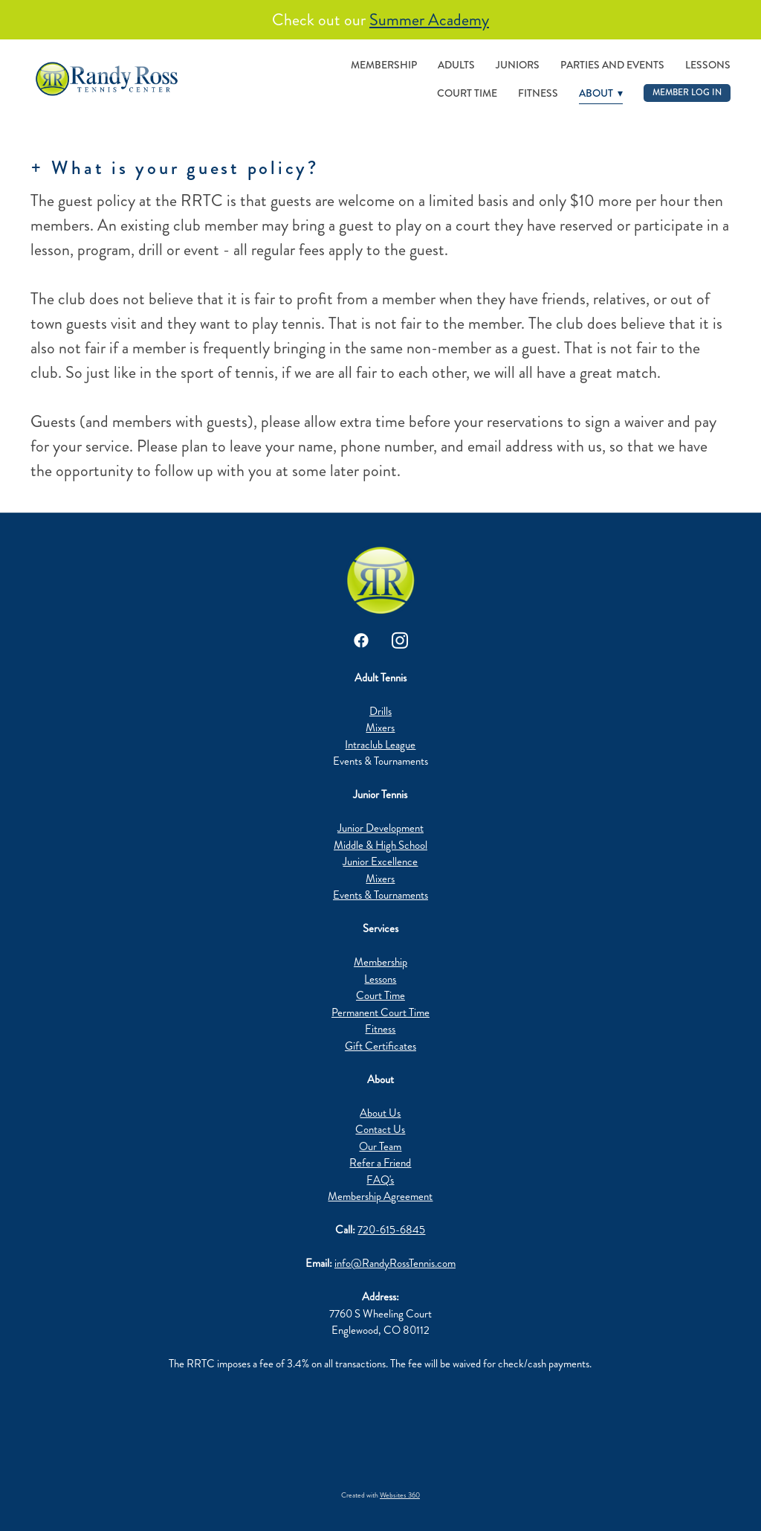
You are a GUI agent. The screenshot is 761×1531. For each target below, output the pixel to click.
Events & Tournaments (380, 895)
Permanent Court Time (380, 1012)
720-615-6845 (391, 1230)
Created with (380, 1495)
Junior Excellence (380, 861)
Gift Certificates (380, 1046)
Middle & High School (380, 845)
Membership (384, 64)
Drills (380, 711)
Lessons (708, 64)
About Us (380, 1113)
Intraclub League (380, 744)
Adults (456, 64)
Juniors (518, 64)
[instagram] (400, 640)
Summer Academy (429, 19)
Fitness (538, 93)
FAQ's (380, 1180)
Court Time (467, 93)
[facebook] (361, 640)
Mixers (380, 727)
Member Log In (687, 92)
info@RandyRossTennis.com (395, 1263)
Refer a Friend (380, 1163)
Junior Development (380, 828)
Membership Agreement (380, 1196)
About (601, 93)
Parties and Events (612, 64)
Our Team (380, 1146)
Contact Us (380, 1129)
